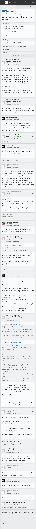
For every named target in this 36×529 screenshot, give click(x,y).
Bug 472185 (11, 11)
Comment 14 (9, 493)
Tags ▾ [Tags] (23, 55)
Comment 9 (9, 320)
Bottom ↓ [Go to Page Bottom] (16, 55)
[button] (31, 2)
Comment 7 (9, 241)
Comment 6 (9, 225)
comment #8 (16, 343)
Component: (7, 28)
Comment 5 (9, 195)
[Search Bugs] (25, 2)
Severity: (8, 36)
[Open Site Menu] (2, 2)
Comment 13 (9, 481)
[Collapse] (32, 62)
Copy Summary (21, 7)
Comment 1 (9, 104)
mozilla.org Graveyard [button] (18, 26)
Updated (8, 138)
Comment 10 (9, 413)
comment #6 (16, 245)
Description (9, 64)
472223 (7, 141)
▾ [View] (27, 7)
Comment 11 (9, 452)
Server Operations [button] (17, 28)
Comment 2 (9, 119)
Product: (8, 26)
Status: (9, 43)
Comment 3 (9, 147)
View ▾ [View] (32, 7)
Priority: (8, 34)
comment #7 (16, 324)
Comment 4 (9, 167)
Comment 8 (9, 276)
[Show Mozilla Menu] (6, 2)
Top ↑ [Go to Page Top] (4, 523)
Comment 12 (9, 469)
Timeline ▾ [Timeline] (31, 55)
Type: (9, 31)
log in (10, 512)
